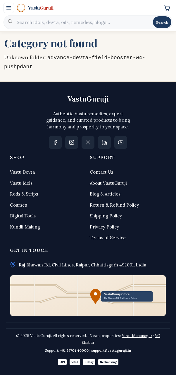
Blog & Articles (105, 194)
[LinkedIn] (104, 142)
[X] (88, 142)
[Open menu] (9, 8)
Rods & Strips (24, 194)
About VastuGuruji (108, 183)
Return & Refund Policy (114, 205)
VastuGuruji (88, 99)
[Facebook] (55, 142)
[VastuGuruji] (87, 8)
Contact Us (101, 172)
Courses (18, 205)
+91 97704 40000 (74, 350)
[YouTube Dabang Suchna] (120, 142)
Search (162, 22)
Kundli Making (25, 227)
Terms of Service (108, 237)
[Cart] (166, 7)
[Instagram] (71, 142)
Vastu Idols (21, 183)
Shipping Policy (106, 216)
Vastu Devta (22, 172)
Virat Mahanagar (137, 335)
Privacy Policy (104, 227)
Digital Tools (23, 216)
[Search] (82, 22)
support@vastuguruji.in (111, 350)
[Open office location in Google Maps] (88, 295)
